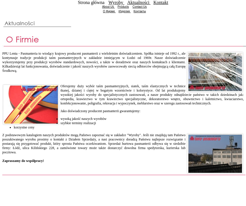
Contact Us (139, 6)
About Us (108, 6)
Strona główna (92, 2)
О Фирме (109, 11)
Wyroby (116, 2)
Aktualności (139, 2)
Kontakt (160, 2)
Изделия (125, 11)
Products (123, 6)
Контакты (140, 11)
